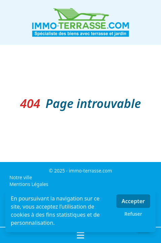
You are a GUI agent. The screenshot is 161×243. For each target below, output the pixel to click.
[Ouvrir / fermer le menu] (80, 235)
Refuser (133, 214)
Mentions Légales (28, 184)
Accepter (133, 201)
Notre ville (20, 177)
